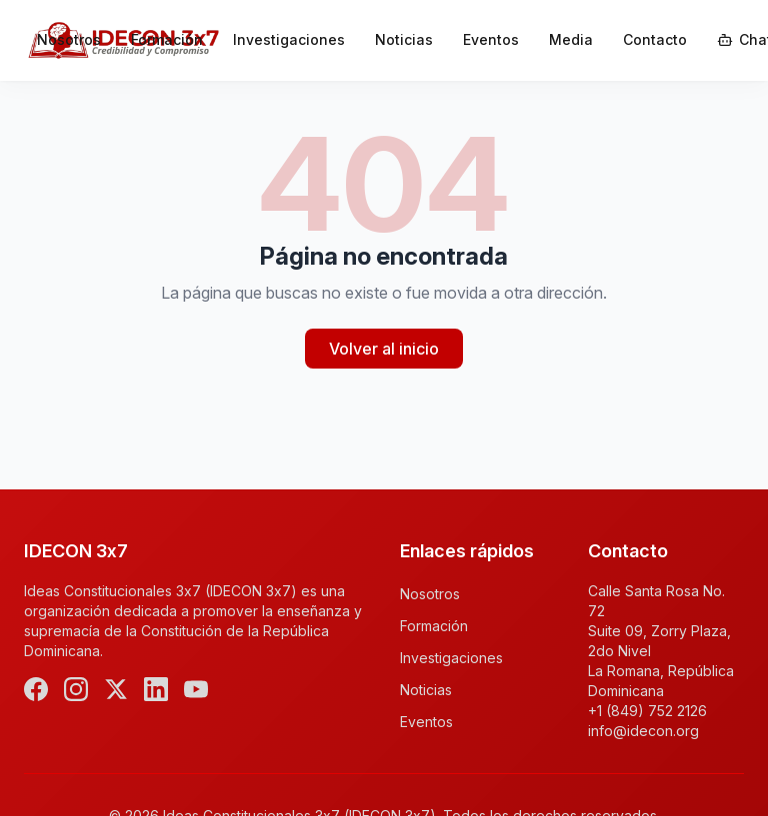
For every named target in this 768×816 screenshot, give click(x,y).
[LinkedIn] (156, 689)
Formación (167, 39)
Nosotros (69, 39)
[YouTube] (196, 689)
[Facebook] (36, 689)
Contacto (655, 39)
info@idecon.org (643, 730)
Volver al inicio (384, 349)
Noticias (404, 39)
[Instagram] (76, 689)
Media (571, 39)
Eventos (491, 39)
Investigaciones (289, 39)
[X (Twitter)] (116, 689)
